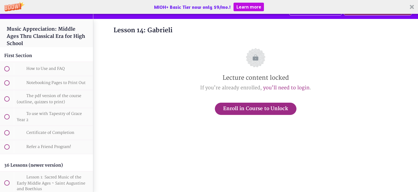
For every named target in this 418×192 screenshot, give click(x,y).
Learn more (248, 7)
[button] (209, 7)
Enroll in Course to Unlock (255, 109)
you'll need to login (286, 88)
